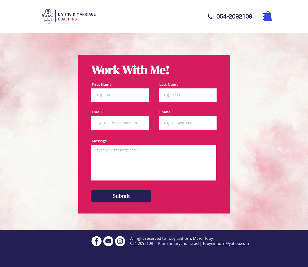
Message (99, 141)
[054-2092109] (234, 16)
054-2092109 (141, 243)
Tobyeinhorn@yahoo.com (226, 243)
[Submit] (121, 196)
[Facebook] (96, 241)
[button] (268, 16)
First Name (102, 84)
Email (97, 112)
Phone (165, 112)
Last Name (169, 84)
